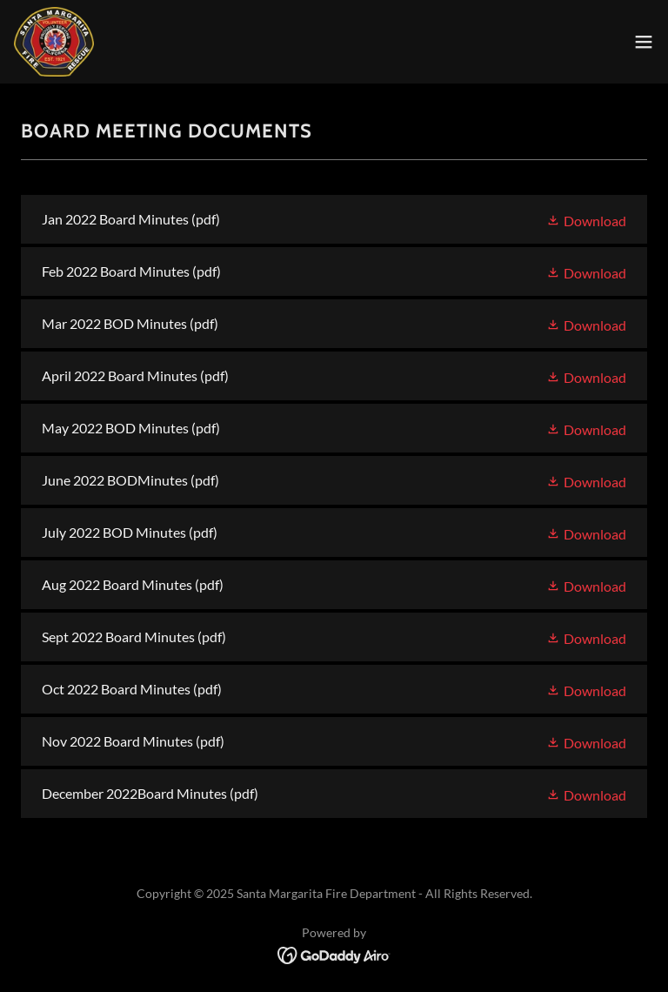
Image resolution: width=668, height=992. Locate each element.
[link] (54, 42)
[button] (643, 41)
